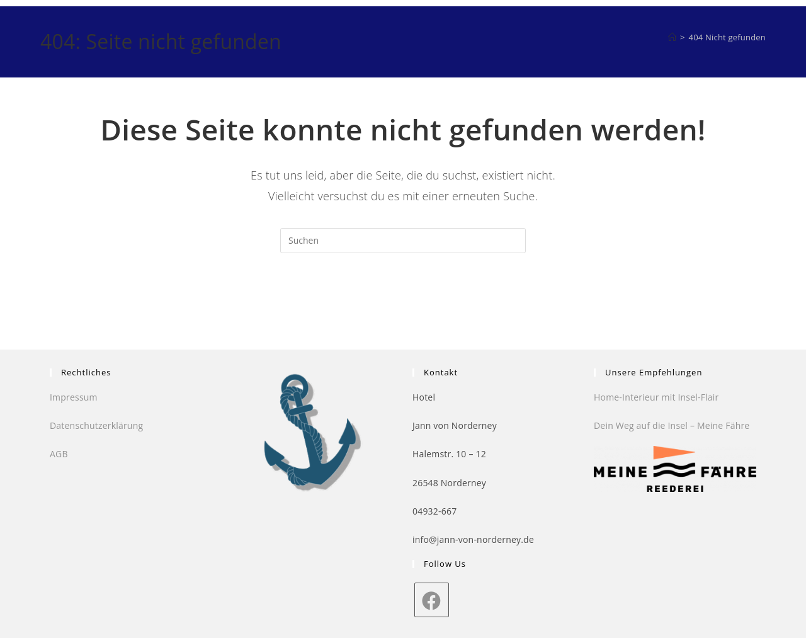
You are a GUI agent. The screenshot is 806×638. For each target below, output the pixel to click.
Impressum (74, 397)
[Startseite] (672, 37)
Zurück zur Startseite (403, 304)
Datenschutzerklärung (96, 425)
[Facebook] (431, 600)
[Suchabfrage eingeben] (403, 240)
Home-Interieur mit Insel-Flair (656, 397)
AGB (59, 454)
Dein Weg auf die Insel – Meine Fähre (671, 425)
